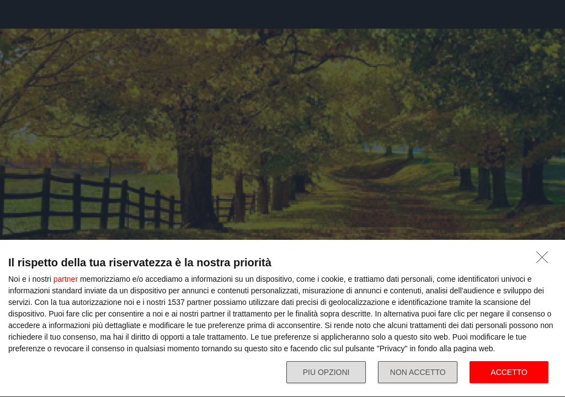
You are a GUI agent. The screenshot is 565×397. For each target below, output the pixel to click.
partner (66, 279)
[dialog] (282, 318)
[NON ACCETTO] (545, 260)
